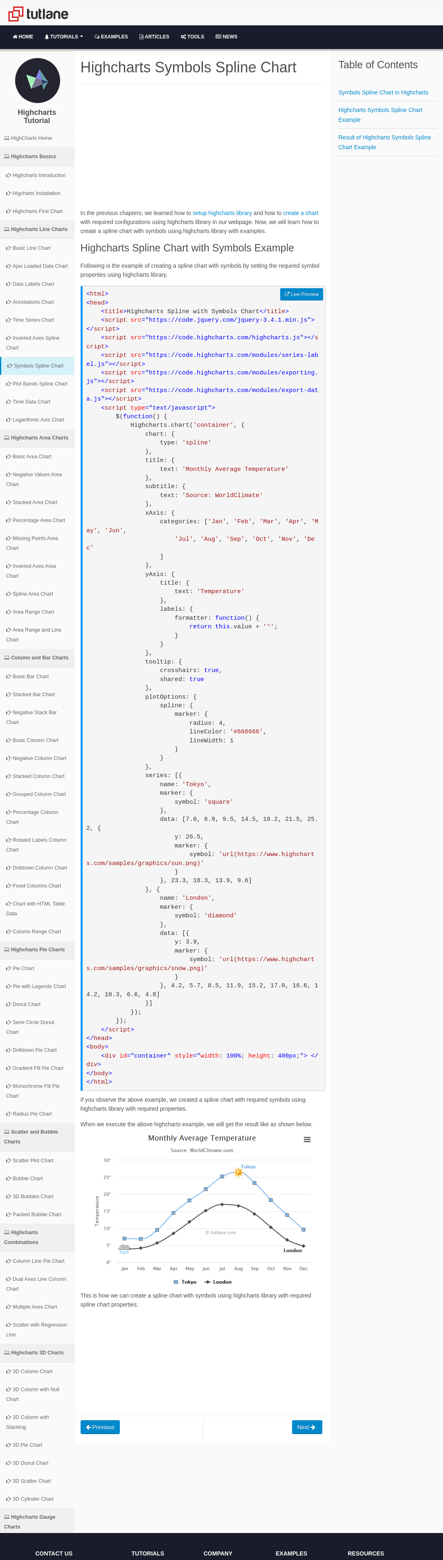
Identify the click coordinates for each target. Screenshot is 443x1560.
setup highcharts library (222, 213)
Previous (100, 1427)
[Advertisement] (203, 151)
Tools (192, 37)
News (226, 37)
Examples (111, 37)
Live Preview (302, 294)
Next (307, 1427)
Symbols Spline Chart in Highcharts (383, 92)
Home (23, 37)
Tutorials (64, 37)
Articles (154, 37)
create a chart (300, 213)
